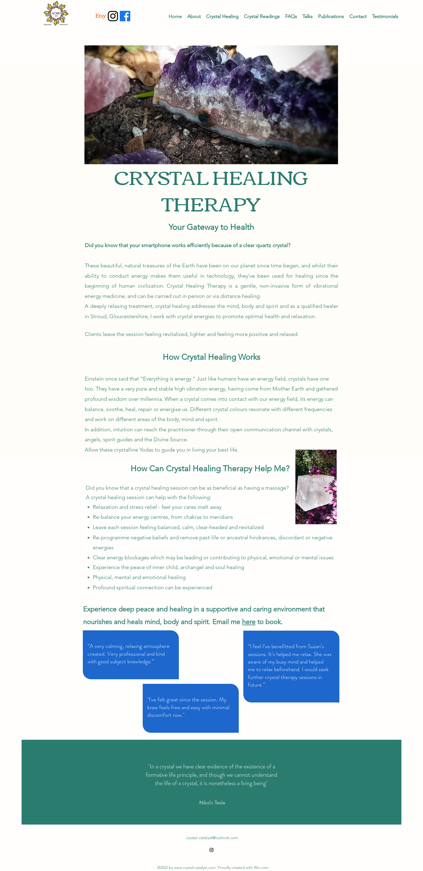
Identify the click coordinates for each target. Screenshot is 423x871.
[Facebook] (125, 16)
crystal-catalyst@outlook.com (212, 837)
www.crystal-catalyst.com (195, 867)
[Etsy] (100, 16)
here (248, 622)
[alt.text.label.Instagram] (113, 16)
